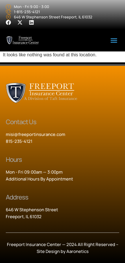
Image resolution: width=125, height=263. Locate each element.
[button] (113, 40)
